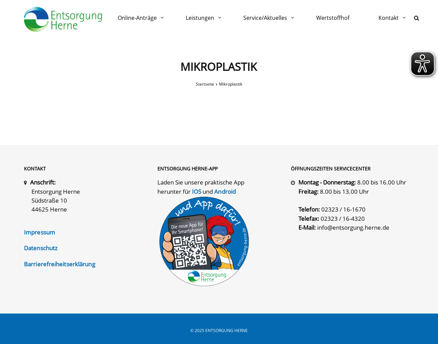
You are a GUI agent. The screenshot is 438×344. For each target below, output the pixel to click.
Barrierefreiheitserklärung (59, 264)
